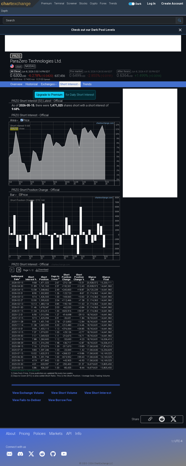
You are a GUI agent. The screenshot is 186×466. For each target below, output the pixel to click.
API (69, 433)
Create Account (172, 3)
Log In (151, 3)
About (10, 433)
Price (26, 120)
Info (78, 433)
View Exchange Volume (28, 393)
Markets (55, 433)
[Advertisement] (93, 43)
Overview (16, 84)
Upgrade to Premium (49, 94)
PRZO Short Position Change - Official (35, 190)
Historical (31, 84)
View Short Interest (97, 393)
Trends (87, 84)
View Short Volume (64, 393)
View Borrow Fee (60, 400)
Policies (39, 433)
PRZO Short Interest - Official (30, 115)
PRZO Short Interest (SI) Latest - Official (37, 101)
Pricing (24, 433)
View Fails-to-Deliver (26, 400)
